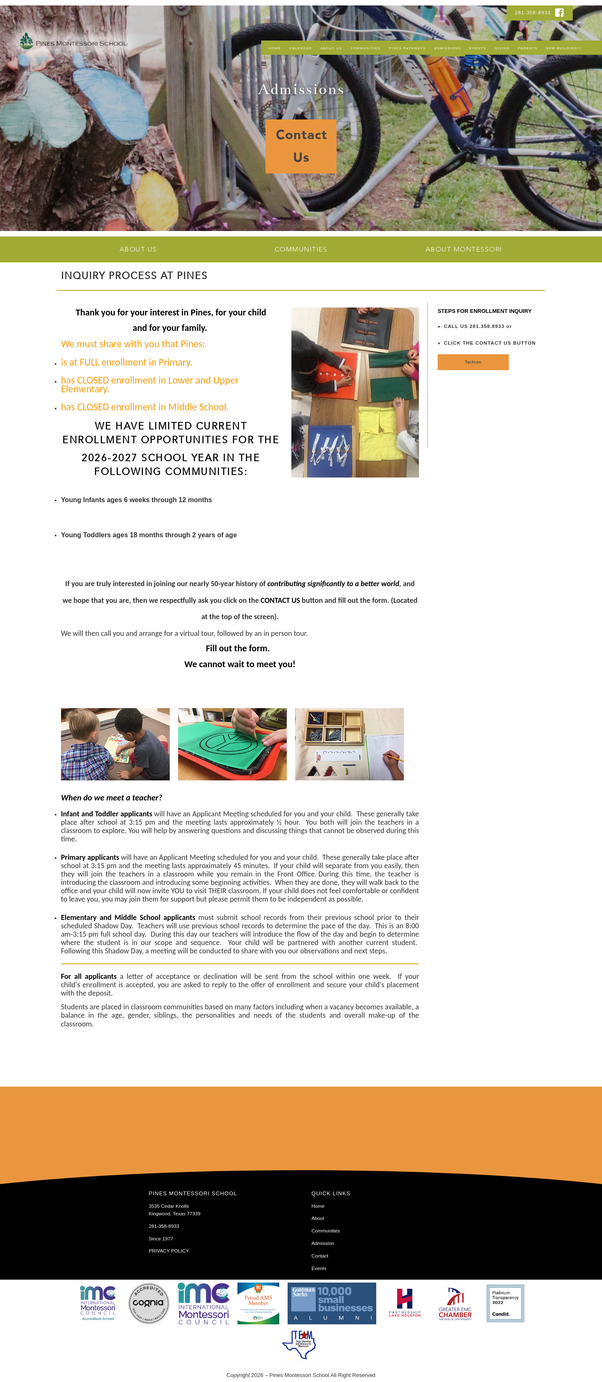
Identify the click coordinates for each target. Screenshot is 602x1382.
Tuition (473, 362)
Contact (319, 1255)
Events (477, 48)
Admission (322, 1243)
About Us (331, 48)
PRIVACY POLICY (169, 1250)
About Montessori (464, 249)
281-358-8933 (534, 12)
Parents (528, 48)
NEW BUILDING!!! (564, 48)
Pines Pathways (407, 48)
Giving (502, 48)
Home (275, 48)
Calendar (300, 48)
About (317, 1218)
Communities (365, 48)
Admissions (447, 48)
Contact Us (301, 146)
